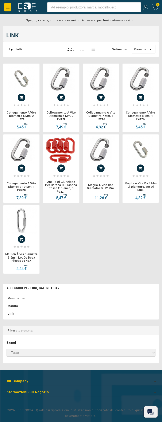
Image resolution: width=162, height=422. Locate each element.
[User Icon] (145, 7)
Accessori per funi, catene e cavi (34, 288)
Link (11, 313)
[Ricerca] (94, 7)
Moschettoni (17, 298)
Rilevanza (143, 49)
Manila (13, 306)
